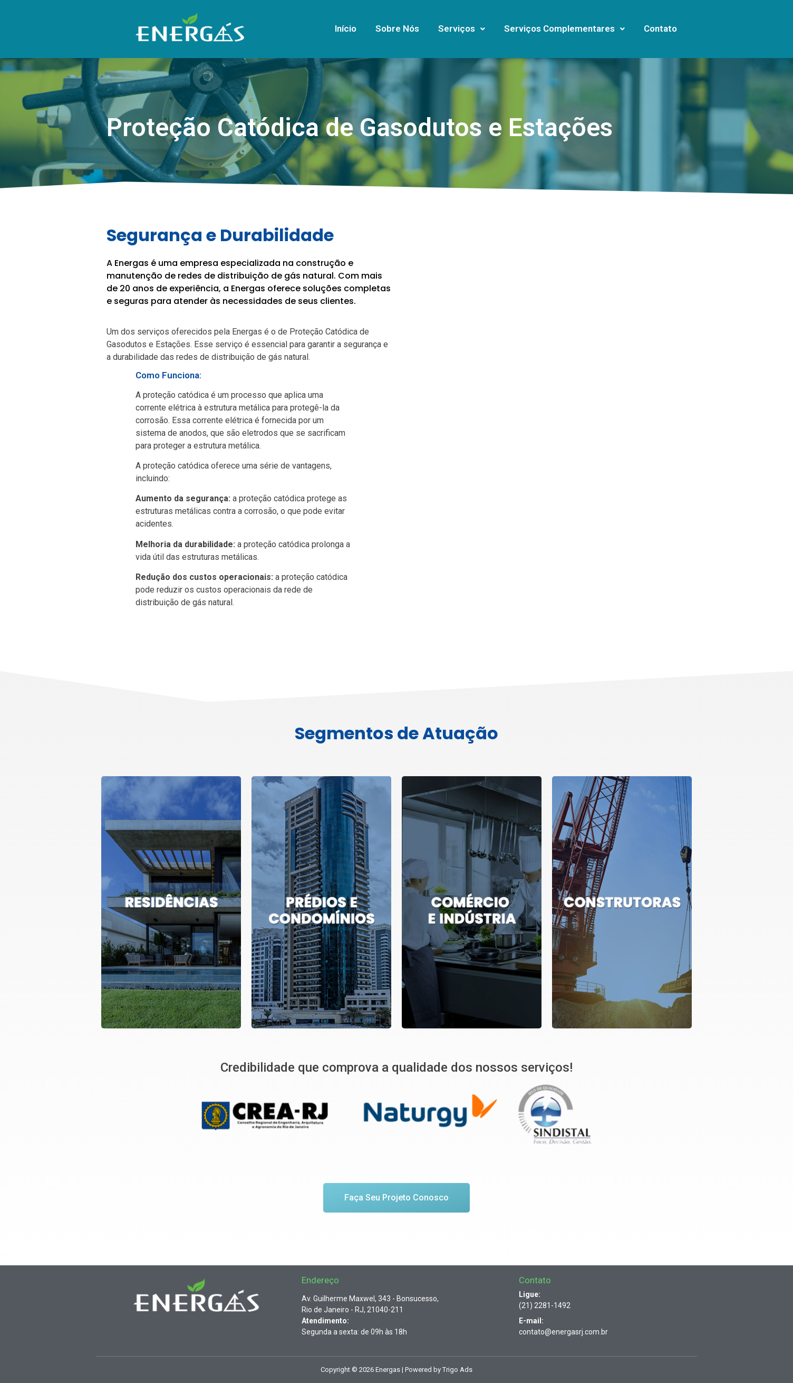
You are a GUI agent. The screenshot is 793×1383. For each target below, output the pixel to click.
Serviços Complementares (564, 28)
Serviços (461, 28)
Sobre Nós (397, 28)
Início (345, 28)
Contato (660, 28)
